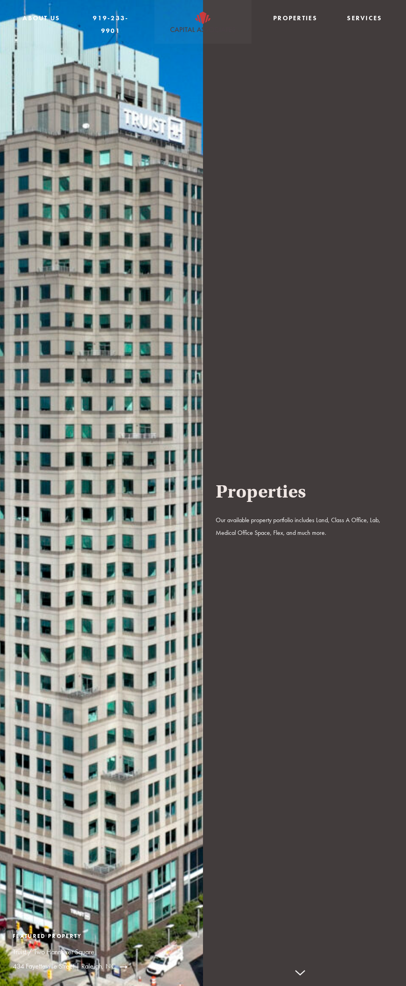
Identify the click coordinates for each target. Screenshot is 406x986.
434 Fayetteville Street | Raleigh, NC (64, 966)
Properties (295, 18)
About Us (41, 18)
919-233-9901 (111, 24)
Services (364, 18)
